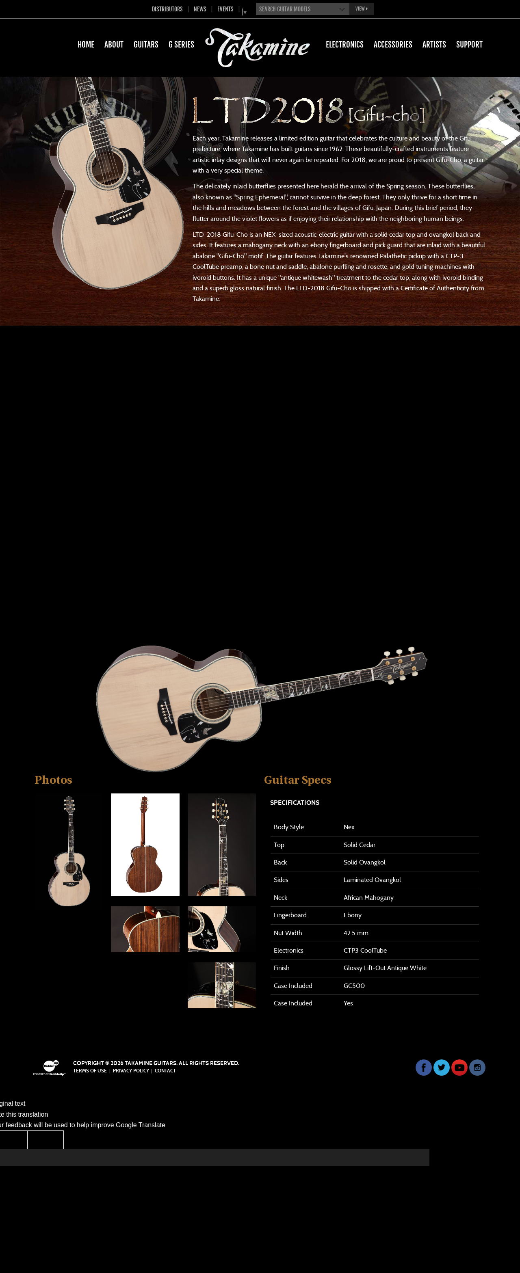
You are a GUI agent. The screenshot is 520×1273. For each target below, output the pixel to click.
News (200, 9)
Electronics (345, 45)
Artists (434, 45)
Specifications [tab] (294, 802)
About (114, 45)
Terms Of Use (90, 1071)
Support (469, 45)
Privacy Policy (131, 1071)
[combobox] (302, 9)
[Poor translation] (45, 1139)
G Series (181, 45)
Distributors (167, 9)
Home (86, 45)
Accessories (393, 45)
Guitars (146, 45)
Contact (165, 1071)
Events (225, 9)
